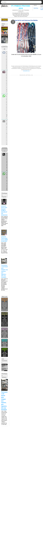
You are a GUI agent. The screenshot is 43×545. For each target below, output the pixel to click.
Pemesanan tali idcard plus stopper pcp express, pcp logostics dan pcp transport (4, 271)
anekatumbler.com (5, 340)
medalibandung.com (4, 350)
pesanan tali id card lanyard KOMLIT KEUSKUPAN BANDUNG (4, 210)
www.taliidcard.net (5, 314)
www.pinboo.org (26, 70)
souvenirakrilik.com (5, 329)
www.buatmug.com (4, 300)
